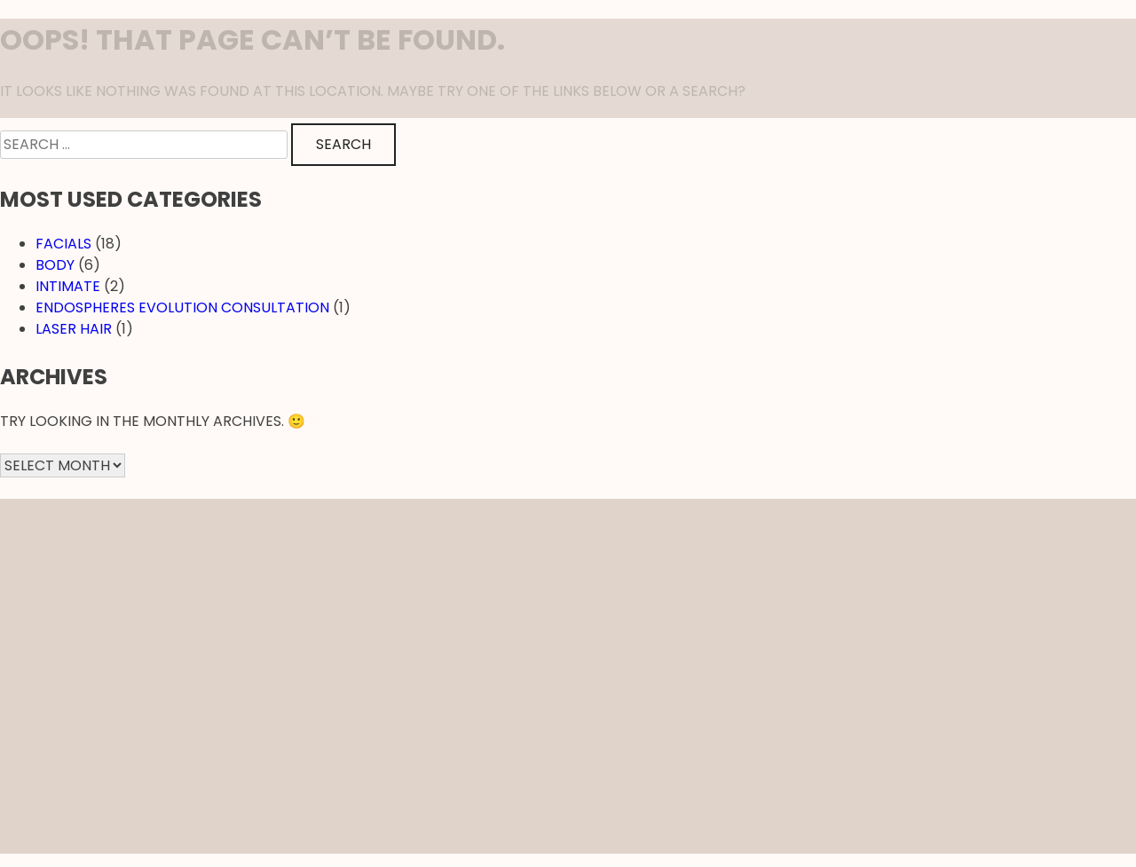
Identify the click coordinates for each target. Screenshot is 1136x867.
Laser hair (74, 329)
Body (55, 265)
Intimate (68, 286)
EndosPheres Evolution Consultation (182, 307)
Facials (63, 243)
